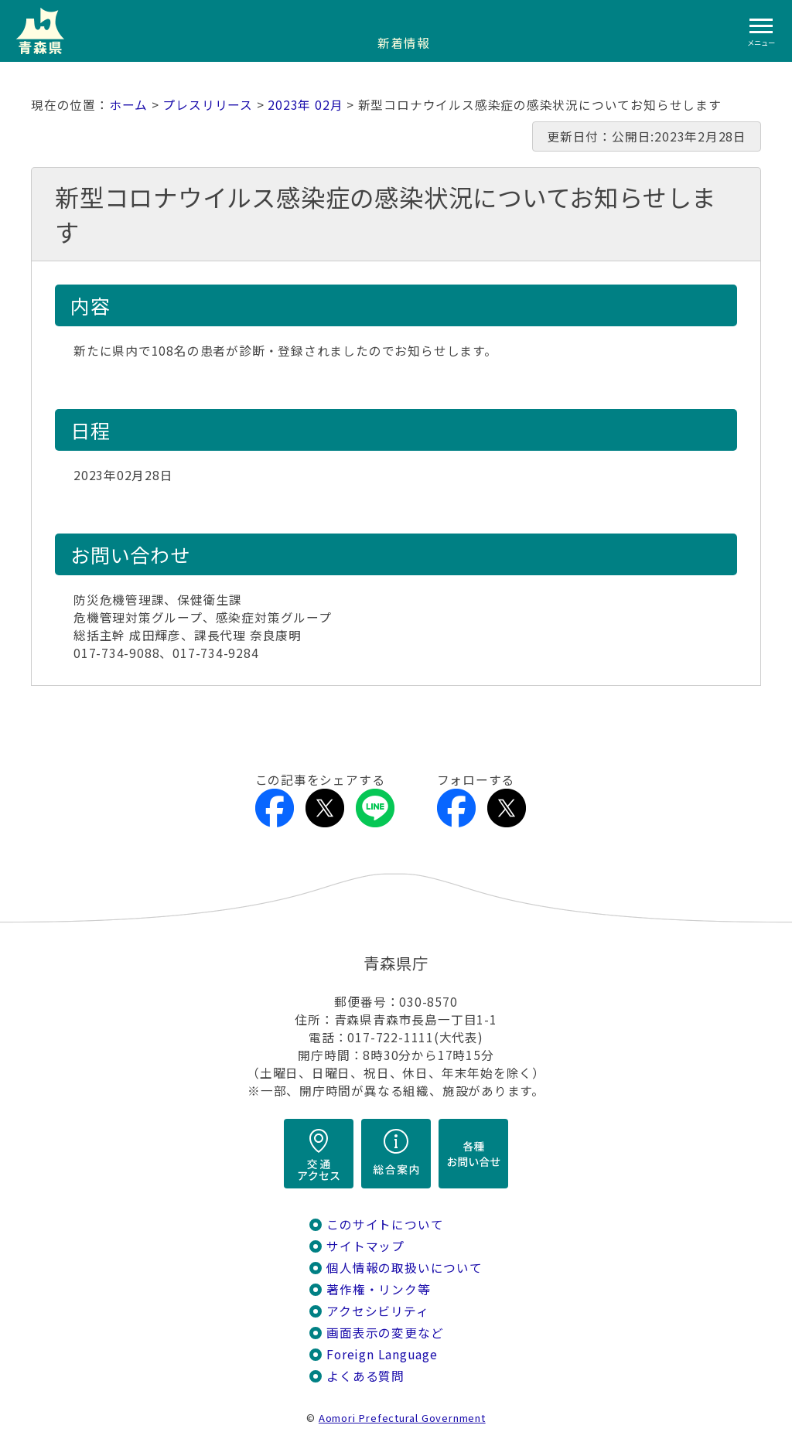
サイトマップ (365, 1246)
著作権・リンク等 (378, 1289)
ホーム (128, 105)
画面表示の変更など (384, 1333)
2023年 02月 (305, 105)
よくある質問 (365, 1376)
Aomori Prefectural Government (402, 1417)
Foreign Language (382, 1354)
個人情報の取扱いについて (404, 1268)
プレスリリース (207, 105)
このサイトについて (384, 1224)
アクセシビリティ (377, 1311)
